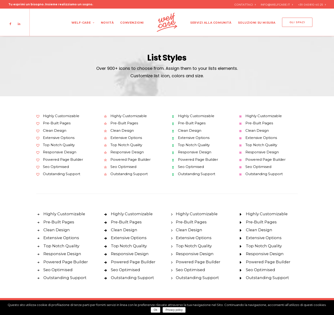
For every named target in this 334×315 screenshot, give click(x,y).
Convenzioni (132, 22)
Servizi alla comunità (210, 22)
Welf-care (82, 22)
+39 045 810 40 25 (312, 4)
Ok (155, 310)
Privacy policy (174, 310)
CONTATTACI (245, 4)
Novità (107, 22)
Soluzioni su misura (257, 22)
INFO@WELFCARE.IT (277, 4)
